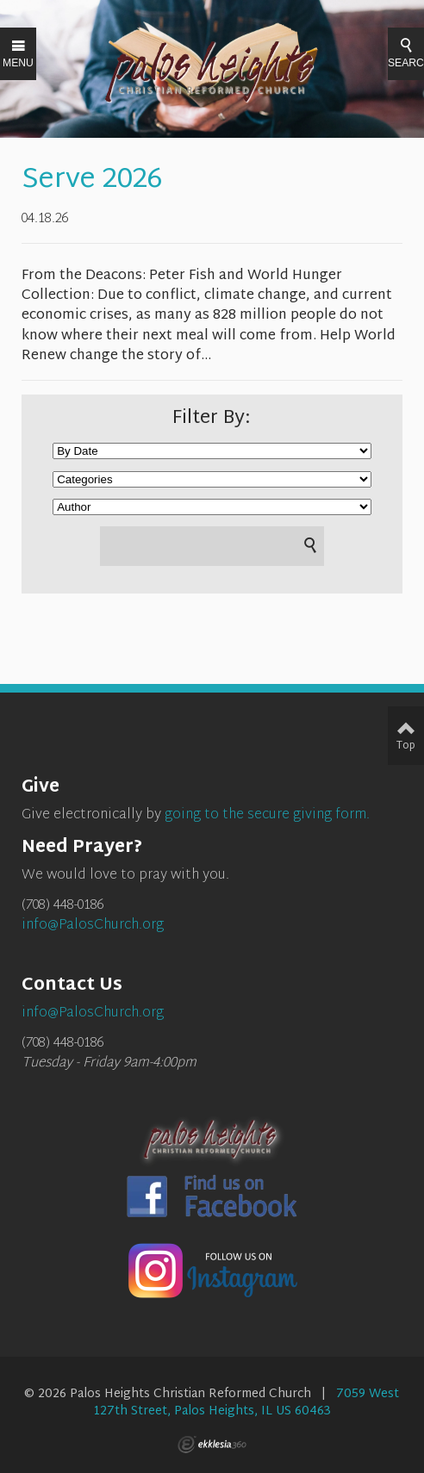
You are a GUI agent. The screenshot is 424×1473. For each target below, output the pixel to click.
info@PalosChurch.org (93, 925)
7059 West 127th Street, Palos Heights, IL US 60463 (246, 1402)
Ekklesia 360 (212, 1444)
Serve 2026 (92, 180)
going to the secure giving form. (267, 815)
